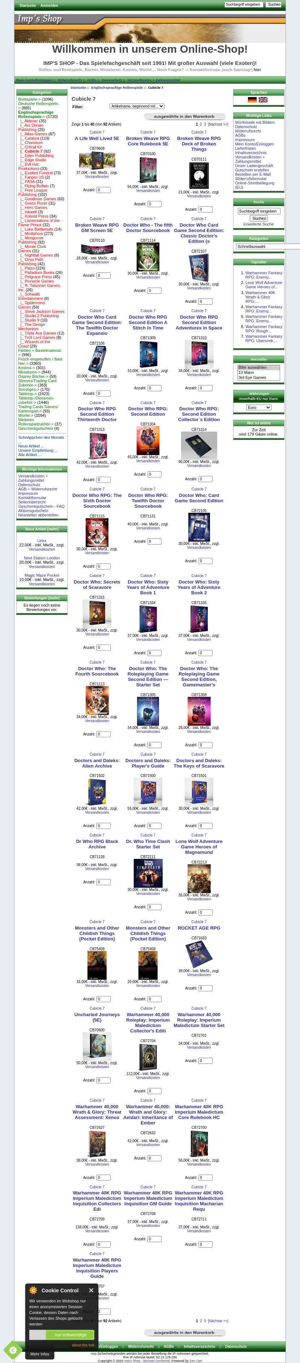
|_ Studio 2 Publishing (38, 316)
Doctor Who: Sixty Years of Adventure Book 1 (148, 587)
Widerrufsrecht (69, 80)
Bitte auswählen (259, 367)
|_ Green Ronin (32, 203)
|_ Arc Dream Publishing (30, 127)
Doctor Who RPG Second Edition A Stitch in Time (148, 322)
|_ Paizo (26, 268)
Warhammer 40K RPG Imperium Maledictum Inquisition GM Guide (148, 1198)
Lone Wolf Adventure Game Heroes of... (263, 284)
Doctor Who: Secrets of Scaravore (97, 584)
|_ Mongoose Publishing (30, 240)
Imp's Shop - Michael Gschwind (147, 1361)
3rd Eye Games (259, 377)
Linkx (42, 540)
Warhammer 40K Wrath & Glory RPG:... (260, 296)
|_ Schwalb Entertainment (30, 296)
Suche (258, 202)
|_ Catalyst (28, 138)
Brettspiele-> (29, 99)
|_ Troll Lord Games (36, 337)
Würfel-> (25, 415)
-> (35, 114)
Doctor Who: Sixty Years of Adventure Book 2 (199, 587)
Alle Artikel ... (29, 455)
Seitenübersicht (32, 502)
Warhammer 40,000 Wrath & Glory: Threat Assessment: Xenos (97, 1112)
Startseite (28, 6)
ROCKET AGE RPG (199, 928)
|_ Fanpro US (31, 177)
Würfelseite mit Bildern (255, 122)
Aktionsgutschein (33, 510)
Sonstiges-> (28, 389)
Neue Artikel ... (31, 446)
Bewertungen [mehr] (41, 598)
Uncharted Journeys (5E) (97, 1017)
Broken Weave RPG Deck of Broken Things (199, 144)
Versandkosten (42, 549)
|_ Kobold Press (33, 216)
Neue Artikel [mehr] (42, 529)
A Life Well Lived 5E (97, 138)
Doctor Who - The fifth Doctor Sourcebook (147, 227)
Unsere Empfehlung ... (37, 450)
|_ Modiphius (30, 233)
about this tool (83, 1345)
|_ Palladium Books (36, 272)
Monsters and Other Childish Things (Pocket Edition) (97, 933)
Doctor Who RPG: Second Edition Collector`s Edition (199, 414)
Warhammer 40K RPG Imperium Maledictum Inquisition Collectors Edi (97, 1201)
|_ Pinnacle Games (36, 281)
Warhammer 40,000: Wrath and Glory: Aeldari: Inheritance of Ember (148, 1115)
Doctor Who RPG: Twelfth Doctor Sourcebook (148, 501)
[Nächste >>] (218, 124)
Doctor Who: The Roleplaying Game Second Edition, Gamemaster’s (199, 676)
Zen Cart (195, 1361)
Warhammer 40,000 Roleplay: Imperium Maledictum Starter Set (198, 1020)
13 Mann (259, 372)
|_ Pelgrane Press (35, 277)
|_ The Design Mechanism (31, 326)
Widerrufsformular (250, 178)
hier (257, 69)
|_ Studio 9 (28, 320)
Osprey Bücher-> (33, 376)
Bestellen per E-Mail (252, 174)
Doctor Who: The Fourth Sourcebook (97, 671)
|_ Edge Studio (32, 160)
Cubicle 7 (97, 132)
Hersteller (258, 359)
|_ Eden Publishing (35, 155)
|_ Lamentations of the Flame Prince (39, 222)
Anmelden (49, 6)
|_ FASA (26, 181)
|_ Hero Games (32, 207)
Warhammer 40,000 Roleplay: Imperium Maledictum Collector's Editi (148, 1023)
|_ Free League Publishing (32, 192)
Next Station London (42, 558)
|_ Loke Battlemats (35, 229)
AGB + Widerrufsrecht (37, 489)
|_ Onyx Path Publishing (30, 261)
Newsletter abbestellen (38, 515)
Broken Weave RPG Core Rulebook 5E (148, 141)
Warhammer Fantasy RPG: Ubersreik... (263, 338)
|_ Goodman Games (37, 199)
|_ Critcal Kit (30, 147)
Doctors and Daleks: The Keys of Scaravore (199, 763)
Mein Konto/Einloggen (34, 80)
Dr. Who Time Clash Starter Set (148, 844)
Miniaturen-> (29, 372)
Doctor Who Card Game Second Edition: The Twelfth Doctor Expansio (97, 325)
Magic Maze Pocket (42, 575)
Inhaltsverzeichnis (250, 152)
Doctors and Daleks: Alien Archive (97, 763)
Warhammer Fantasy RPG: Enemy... (263, 275)
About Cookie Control (33, 1290)
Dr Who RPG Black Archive (97, 844)
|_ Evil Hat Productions (28, 166)
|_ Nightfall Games (35, 255)
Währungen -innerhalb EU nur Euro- (258, 396)
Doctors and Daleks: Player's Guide (148, 763)
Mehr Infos (39, 1354)
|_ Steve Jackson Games (41, 311)
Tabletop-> (27, 394)
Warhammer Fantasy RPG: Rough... (263, 328)
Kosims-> (26, 368)
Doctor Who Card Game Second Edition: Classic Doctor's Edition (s (199, 233)
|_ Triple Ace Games (37, 333)
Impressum (28, 493)
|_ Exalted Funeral (35, 173)
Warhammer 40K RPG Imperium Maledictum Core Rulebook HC (199, 1112)
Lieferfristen (245, 148)
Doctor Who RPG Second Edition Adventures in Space (199, 322)
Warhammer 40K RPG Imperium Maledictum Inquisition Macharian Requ (199, 1201)
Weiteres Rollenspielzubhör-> (35, 422)
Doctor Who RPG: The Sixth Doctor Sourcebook (97, 501)
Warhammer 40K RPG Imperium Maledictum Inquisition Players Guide (97, 1268)
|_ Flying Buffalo (33, 186)
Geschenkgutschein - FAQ (41, 506)
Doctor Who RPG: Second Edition (148, 411)
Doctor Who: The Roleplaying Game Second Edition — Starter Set (148, 676)
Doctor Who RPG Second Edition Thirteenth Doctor (97, 414)
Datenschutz (112, 80)
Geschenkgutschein (35, 428)
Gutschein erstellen (252, 170)
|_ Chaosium (30, 142)
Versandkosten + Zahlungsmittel (153, 80)
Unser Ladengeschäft (254, 165)
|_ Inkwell (27, 212)
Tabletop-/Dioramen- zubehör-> (36, 400)
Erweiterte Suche (259, 224)
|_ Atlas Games (32, 134)
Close (91, 1290)
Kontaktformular (32, 497)
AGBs (92, 80)
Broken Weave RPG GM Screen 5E (97, 227)
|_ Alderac (28, 121)
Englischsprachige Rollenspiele (117, 87)
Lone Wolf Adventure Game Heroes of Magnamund (199, 847)
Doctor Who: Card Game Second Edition (199, 498)
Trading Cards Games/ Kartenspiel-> (38, 409)
